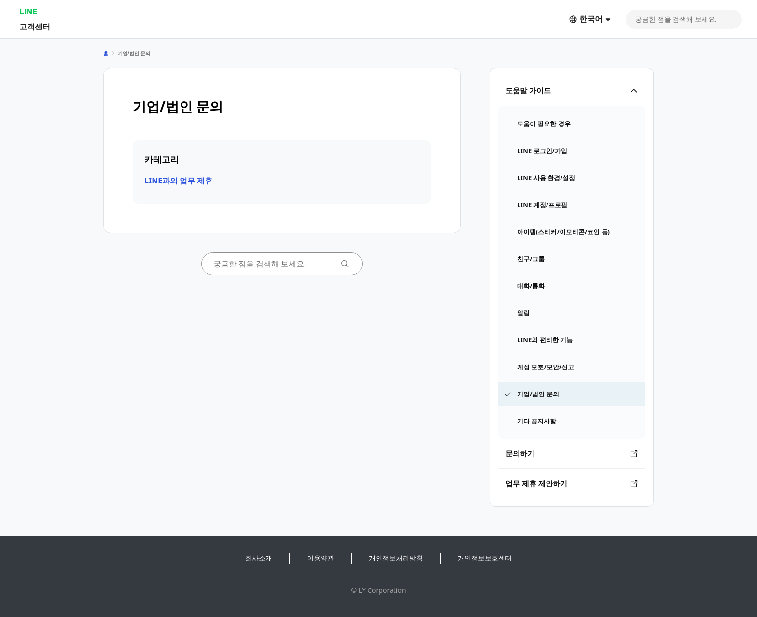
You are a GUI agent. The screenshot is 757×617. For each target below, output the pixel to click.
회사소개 (258, 557)
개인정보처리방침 (396, 557)
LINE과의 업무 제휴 (178, 180)
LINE (28, 11)
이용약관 (320, 557)
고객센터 (34, 26)
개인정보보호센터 (485, 557)
